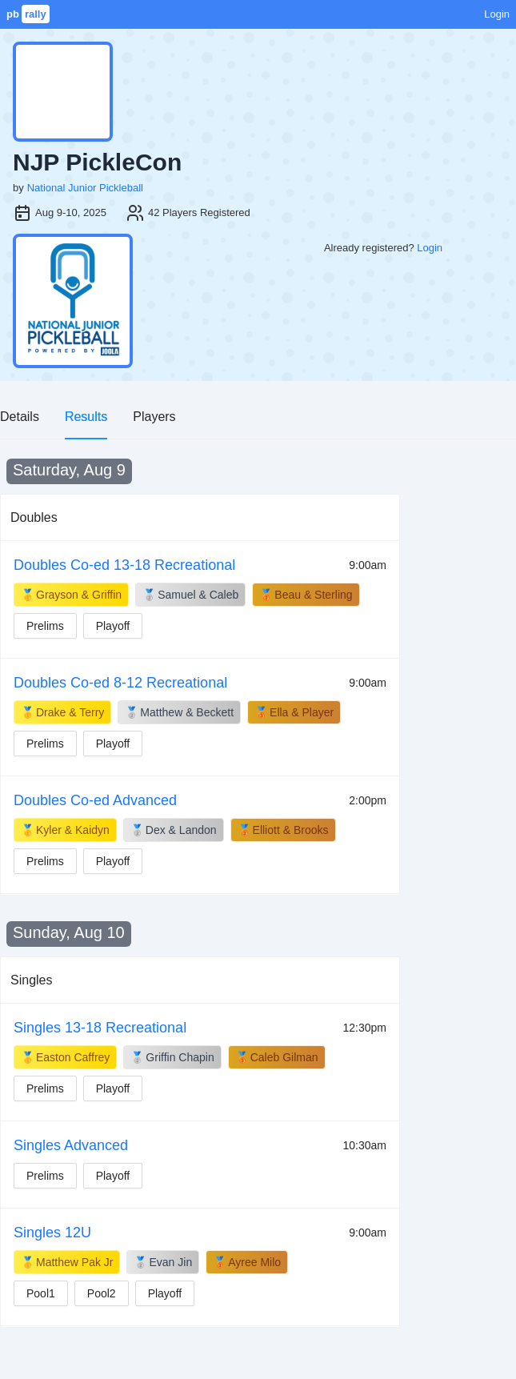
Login (497, 14)
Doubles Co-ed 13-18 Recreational (124, 565)
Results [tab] (86, 416)
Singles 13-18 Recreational (100, 1028)
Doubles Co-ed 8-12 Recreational (120, 683)
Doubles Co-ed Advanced (95, 800)
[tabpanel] (258, 893)
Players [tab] (154, 416)
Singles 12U (52, 1233)
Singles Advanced (71, 1145)
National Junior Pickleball (85, 188)
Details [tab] (19, 416)
